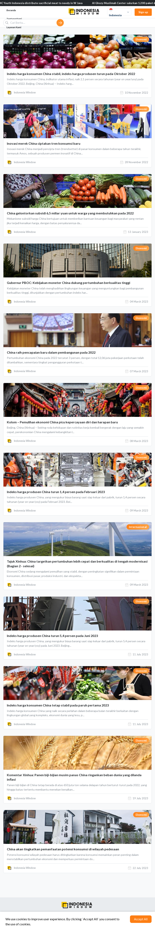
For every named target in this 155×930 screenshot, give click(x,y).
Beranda (11, 10)
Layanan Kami (13, 27)
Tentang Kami (14, 18)
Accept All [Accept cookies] (141, 919)
